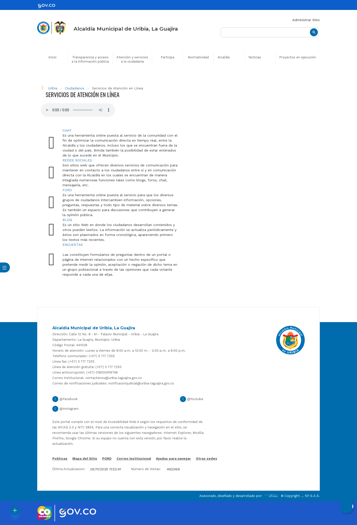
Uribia (52, 88)
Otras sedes (206, 458)
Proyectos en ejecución (297, 57)
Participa (167, 57)
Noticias (254, 57)
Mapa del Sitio (84, 458)
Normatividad (198, 57)
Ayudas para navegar (173, 459)
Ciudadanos (74, 88)
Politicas (59, 459)
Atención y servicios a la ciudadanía (132, 59)
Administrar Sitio (306, 20)
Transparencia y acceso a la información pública (90, 59)
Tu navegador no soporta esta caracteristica (78, 110)
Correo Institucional (134, 458)
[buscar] (270, 32)
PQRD (107, 458)
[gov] (49, 6)
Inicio (52, 57)
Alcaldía (223, 57)
